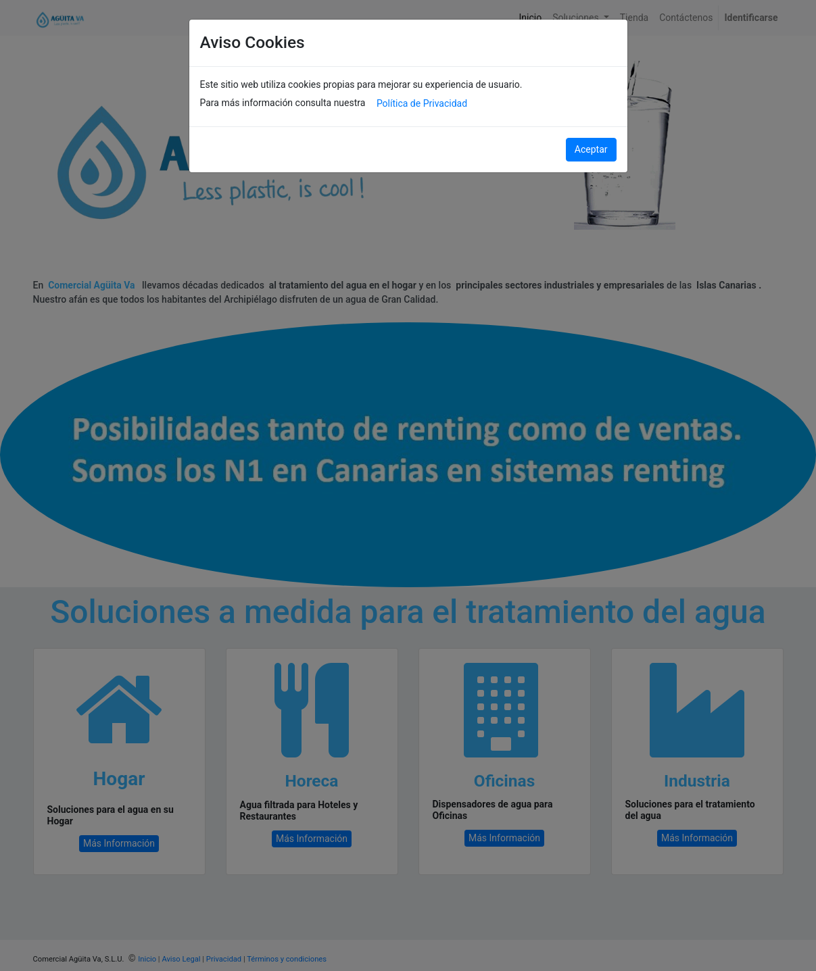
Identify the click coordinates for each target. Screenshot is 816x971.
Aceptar (591, 149)
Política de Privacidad (422, 103)
